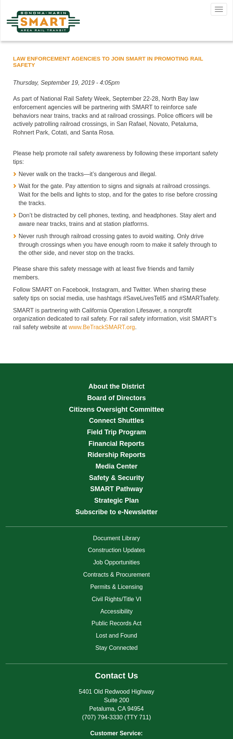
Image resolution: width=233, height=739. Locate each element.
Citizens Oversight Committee (116, 409)
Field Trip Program (116, 432)
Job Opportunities (116, 562)
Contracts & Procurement (116, 574)
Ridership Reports (116, 454)
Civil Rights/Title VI (117, 599)
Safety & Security (116, 478)
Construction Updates (116, 550)
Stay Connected (117, 648)
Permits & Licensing (116, 587)
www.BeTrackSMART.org (101, 327)
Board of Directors (116, 398)
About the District (116, 386)
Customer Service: (116, 733)
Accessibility (116, 611)
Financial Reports (116, 443)
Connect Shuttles (116, 420)
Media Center (116, 466)
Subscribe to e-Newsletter (116, 512)
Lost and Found (116, 635)
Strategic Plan (116, 500)
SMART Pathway (116, 489)
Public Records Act (116, 623)
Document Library (116, 538)
